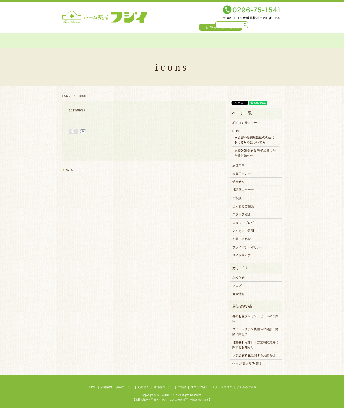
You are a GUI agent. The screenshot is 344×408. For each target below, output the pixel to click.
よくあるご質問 (269, 40)
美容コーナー (105, 40)
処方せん (131, 40)
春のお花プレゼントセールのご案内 (255, 318)
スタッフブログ (237, 40)
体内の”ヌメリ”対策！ (247, 363)
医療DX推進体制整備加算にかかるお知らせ (255, 153)
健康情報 (238, 294)
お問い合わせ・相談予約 (223, 27)
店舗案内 (81, 40)
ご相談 (183, 40)
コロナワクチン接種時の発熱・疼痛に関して (255, 331)
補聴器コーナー (158, 40)
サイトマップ (241, 255)
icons (69, 169)
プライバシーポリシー (247, 247)
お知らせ (238, 277)
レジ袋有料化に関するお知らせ (253, 355)
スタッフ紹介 (206, 40)
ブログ (237, 285)
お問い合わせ (241, 239)
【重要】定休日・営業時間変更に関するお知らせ (255, 344)
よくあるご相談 (243, 206)
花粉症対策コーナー (246, 123)
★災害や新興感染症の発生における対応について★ (254, 140)
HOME (60, 40)
